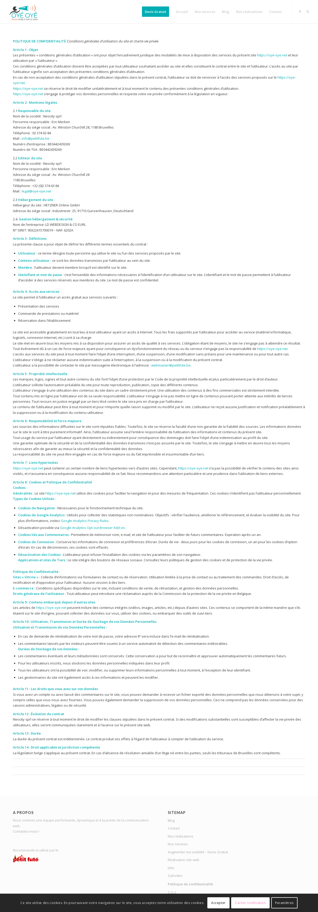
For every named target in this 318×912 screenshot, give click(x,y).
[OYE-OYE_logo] (24, 11)
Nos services (178, 844)
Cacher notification (250, 903)
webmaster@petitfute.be (171, 365)
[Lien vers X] (308, 11)
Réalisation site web (183, 859)
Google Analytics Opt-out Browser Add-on (92, 527)
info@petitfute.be (35, 138)
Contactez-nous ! (26, 831)
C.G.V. (172, 892)
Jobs (171, 867)
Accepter (218, 903)
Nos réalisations (180, 836)
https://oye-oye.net (272, 55)
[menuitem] (155, 11)
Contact (174, 828)
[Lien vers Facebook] (300, 11)
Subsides (175, 875)
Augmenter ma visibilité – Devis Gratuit (198, 852)
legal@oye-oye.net (36, 191)
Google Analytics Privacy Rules (85, 520)
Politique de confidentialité (190, 884)
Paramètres (284, 903)
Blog (171, 820)
